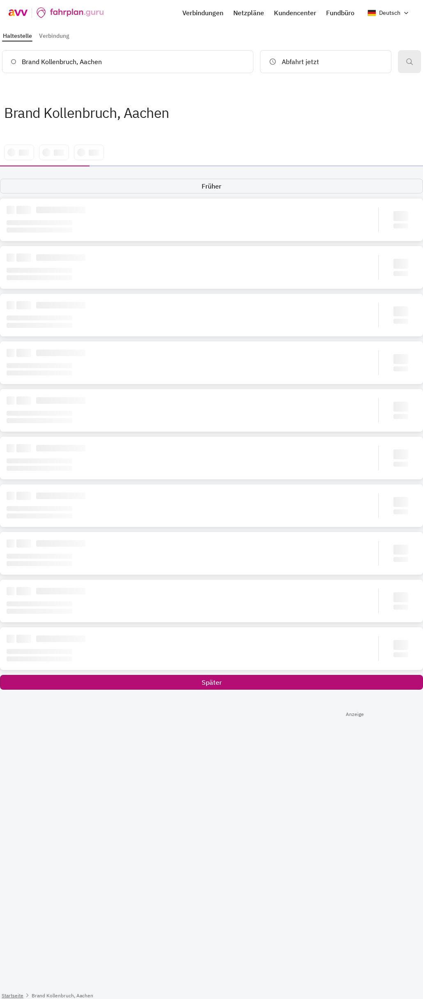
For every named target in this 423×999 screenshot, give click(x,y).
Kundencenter (295, 13)
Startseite (12, 995)
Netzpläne (248, 13)
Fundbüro (340, 13)
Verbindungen (202, 13)
